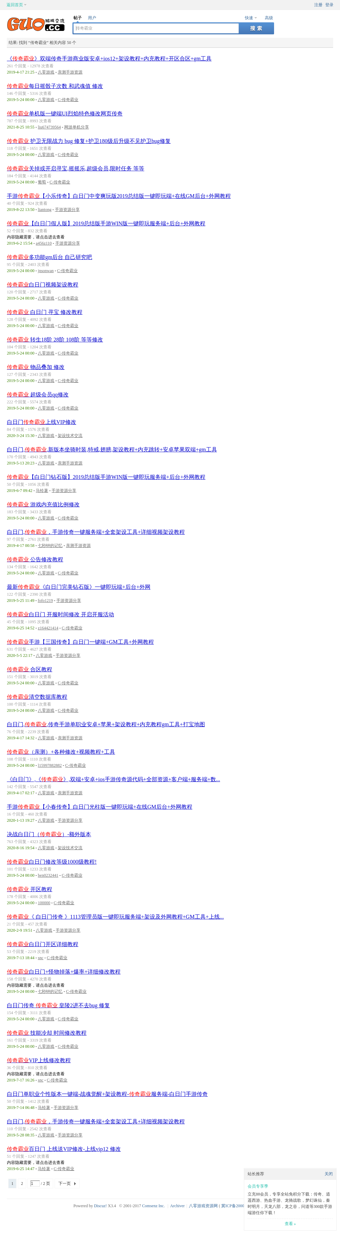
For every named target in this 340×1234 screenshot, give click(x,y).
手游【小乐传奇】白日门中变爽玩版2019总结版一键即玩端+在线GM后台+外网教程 (119, 196)
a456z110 (44, 243)
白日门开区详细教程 (42, 944)
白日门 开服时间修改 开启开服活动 (60, 614)
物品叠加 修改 (36, 367)
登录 (329, 4)
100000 (44, 902)
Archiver (177, 1205)
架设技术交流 (70, 435)
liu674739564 (49, 127)
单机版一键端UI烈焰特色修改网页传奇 (65, 113)
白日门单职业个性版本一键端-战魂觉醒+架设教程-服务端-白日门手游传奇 (107, 1094)
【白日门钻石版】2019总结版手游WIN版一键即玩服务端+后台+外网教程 (106, 477)
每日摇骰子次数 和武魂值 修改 (55, 86)
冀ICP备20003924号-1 (240, 1205)
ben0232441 (48, 875)
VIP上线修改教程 (39, 1060)
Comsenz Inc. (153, 1205)
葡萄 (42, 182)
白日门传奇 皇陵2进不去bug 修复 (58, 1005)
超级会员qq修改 (38, 394)
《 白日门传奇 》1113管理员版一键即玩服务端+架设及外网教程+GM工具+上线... (115, 917)
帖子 (77, 17)
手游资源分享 (67, 209)
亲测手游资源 (70, 72)
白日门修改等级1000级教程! (52, 862)
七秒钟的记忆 (50, 545)
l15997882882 (49, 765)
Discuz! (100, 1205)
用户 (92, 17)
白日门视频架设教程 (42, 285)
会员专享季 (258, 1186)
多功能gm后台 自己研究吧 (49, 257)
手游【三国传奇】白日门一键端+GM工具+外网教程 (80, 642)
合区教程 (29, 669)
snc (40, 957)
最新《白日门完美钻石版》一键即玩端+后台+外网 (78, 587)
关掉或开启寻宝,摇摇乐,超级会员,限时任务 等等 (75, 168)
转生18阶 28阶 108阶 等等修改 (55, 340)
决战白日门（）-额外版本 (49, 834)
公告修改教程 (35, 559)
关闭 (329, 1173)
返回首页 (15, 4)
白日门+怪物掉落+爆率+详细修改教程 (64, 972)
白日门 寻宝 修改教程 (44, 312)
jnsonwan (46, 270)
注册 (318, 4)
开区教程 (29, 889)
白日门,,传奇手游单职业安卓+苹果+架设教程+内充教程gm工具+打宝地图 (106, 724)
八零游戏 (46, 72)
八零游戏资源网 (203, 1205)
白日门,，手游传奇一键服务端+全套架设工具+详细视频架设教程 (96, 532)
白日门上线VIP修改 (41, 422)
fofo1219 (45, 600)
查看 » (290, 1223)
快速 (249, 17)
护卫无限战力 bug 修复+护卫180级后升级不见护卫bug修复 (89, 141)
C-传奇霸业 (68, 99)
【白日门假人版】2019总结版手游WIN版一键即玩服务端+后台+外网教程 (106, 223)
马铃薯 (42, 490)
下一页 (64, 1183)
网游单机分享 (76, 127)
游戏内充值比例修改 (43, 504)
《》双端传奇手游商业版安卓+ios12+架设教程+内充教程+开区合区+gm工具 (109, 58)
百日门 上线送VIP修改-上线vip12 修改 (64, 1149)
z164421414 (48, 628)
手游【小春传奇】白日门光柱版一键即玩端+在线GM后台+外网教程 (99, 807)
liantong (44, 209)
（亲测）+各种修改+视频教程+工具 (61, 752)
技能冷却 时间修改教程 (47, 1033)
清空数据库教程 (37, 697)
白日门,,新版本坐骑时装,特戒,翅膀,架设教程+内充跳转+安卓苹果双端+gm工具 (112, 449)
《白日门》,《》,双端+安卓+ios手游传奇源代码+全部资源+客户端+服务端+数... (113, 779)
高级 (269, 17)
